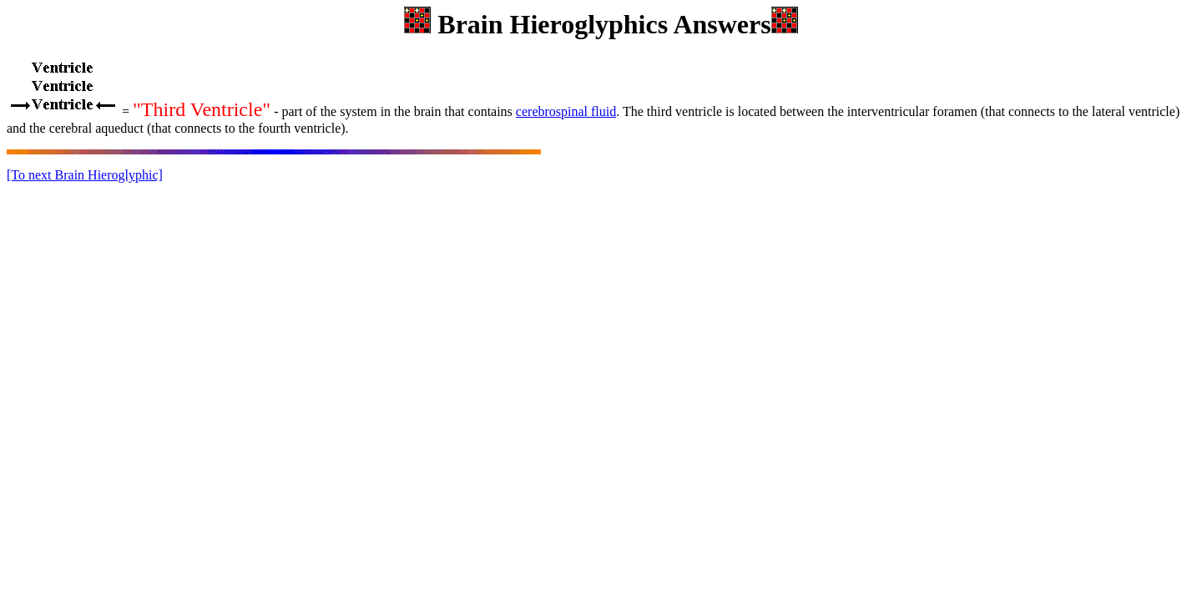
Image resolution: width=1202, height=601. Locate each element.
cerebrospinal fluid (566, 111)
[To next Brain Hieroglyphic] (85, 175)
